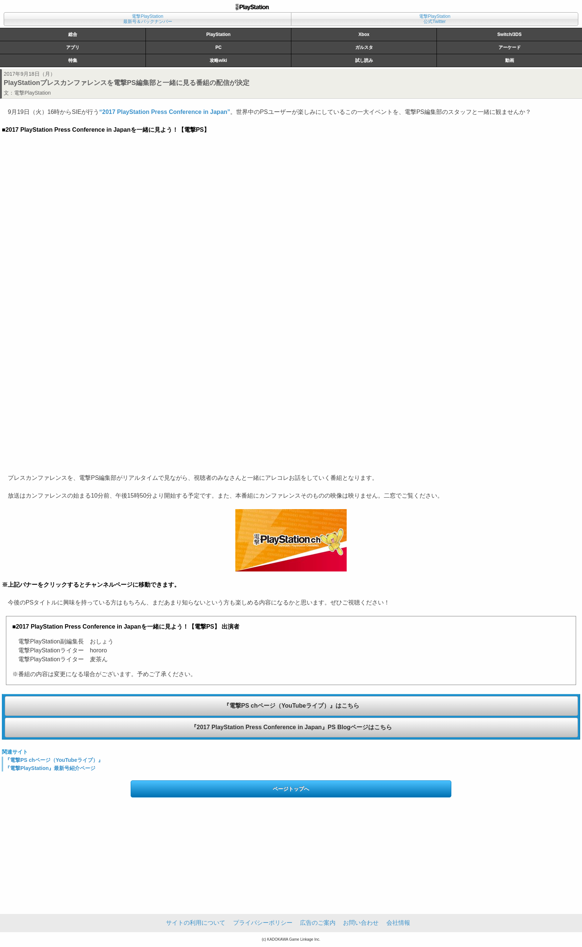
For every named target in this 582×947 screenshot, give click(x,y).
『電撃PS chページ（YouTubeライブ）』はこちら (291, 705)
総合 (72, 34)
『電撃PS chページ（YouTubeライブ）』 (54, 760)
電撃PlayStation (32, 93)
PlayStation (218, 34)
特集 (72, 60)
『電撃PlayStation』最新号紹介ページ (50, 768)
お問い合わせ (361, 923)
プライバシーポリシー (262, 923)
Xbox (364, 34)
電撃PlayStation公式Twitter (435, 19)
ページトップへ (291, 789)
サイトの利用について (195, 923)
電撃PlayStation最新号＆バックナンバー (147, 19)
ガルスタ (364, 47)
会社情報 (398, 923)
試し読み (364, 60)
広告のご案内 (318, 923)
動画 (509, 60)
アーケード (509, 47)
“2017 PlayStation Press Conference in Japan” (164, 112)
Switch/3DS (509, 34)
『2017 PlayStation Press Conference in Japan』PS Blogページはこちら (291, 727)
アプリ (72, 47)
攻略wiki (218, 60)
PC (218, 47)
